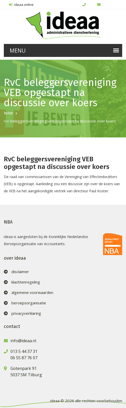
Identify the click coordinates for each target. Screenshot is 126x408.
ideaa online (21, 4)
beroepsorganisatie (28, 303)
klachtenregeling (25, 282)
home (8, 113)
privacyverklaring (26, 313)
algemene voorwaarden (32, 292)
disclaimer (20, 271)
